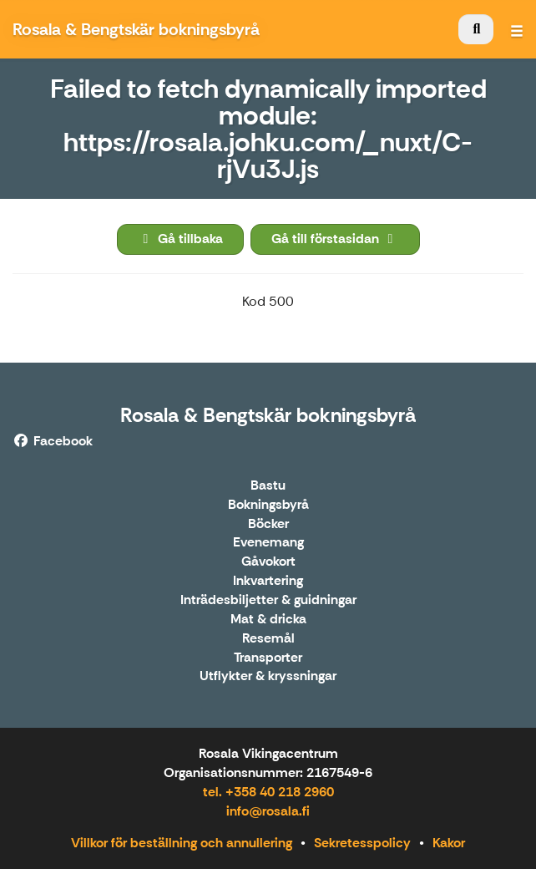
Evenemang (268, 543)
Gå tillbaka (180, 238)
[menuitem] (475, 29)
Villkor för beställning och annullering (181, 842)
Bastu (268, 486)
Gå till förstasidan (335, 238)
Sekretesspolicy (362, 842)
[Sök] (475, 29)
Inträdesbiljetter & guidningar (268, 600)
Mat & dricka (268, 620)
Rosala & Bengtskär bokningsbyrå (268, 415)
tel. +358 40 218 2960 (268, 791)
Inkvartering (268, 581)
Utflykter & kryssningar (268, 676)
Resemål (268, 639)
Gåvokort (268, 562)
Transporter (268, 658)
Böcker (268, 524)
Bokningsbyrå (268, 505)
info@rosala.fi (268, 811)
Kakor (448, 842)
